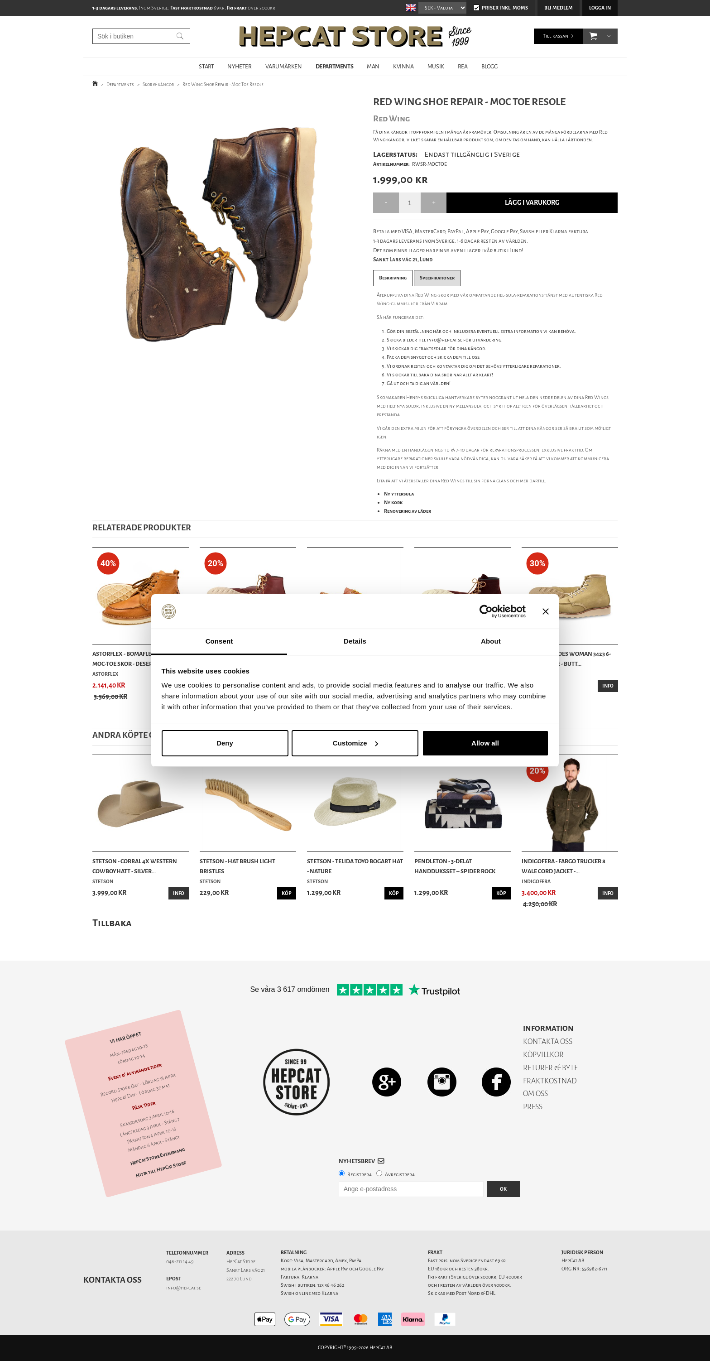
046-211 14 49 (180, 1261)
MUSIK (435, 66)
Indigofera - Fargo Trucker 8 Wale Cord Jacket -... (563, 866)
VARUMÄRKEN (283, 66)
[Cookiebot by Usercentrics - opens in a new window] (486, 611)
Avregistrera (400, 1174)
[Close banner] (545, 611)
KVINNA (403, 66)
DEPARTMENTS (335, 66)
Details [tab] (355, 641)
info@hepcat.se (183, 1287)
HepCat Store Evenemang (158, 1157)
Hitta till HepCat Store (161, 1169)
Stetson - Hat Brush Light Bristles (237, 866)
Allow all (485, 743)
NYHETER (239, 66)
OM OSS (535, 1093)
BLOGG (489, 66)
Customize (355, 743)
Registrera (359, 1174)
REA (463, 66)
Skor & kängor (158, 84)
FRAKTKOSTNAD (550, 1081)
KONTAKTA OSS (547, 1041)
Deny (224, 743)
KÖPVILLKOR (543, 1054)
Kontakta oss (112, 1279)
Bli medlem (558, 8)
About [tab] (491, 641)
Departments (120, 84)
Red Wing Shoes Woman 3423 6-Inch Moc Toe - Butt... (566, 659)
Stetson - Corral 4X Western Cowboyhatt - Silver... (134, 866)
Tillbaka (112, 922)
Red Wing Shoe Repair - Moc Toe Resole (223, 84)
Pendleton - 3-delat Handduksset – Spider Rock (454, 866)
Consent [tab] (219, 641)
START (206, 66)
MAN (373, 66)
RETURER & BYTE (550, 1067)
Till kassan (555, 36)
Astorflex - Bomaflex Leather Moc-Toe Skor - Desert (136, 659)
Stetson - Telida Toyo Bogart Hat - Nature (355, 866)
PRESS (532, 1106)
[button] (593, 36)
